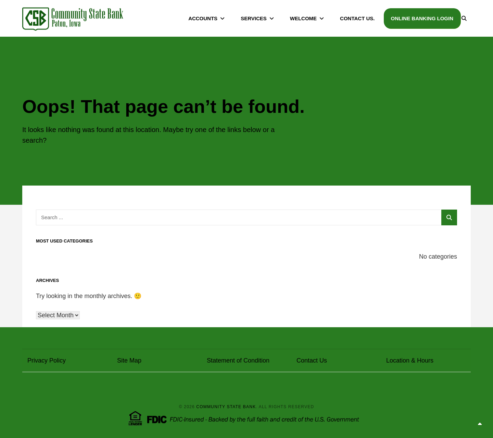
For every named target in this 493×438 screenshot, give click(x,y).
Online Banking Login (422, 18)
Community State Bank (226, 406)
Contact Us (311, 360)
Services (254, 18)
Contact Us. (357, 18)
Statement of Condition (238, 360)
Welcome (303, 18)
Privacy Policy (46, 360)
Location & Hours (409, 360)
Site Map (129, 360)
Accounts (202, 18)
